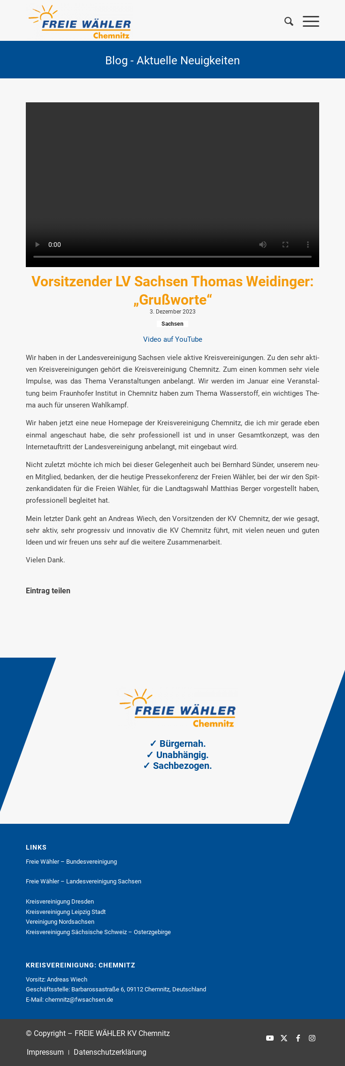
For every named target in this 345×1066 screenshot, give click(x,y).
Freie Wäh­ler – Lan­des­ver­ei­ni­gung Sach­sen (83, 881)
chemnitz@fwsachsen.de (79, 999)
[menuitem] (284, 21)
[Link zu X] (284, 1038)
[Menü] (306, 21)
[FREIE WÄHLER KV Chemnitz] (143, 21)
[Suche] (284, 21)
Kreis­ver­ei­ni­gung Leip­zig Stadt (66, 911)
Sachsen (172, 324)
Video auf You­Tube (172, 339)
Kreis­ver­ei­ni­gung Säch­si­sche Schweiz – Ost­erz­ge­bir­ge (98, 932)
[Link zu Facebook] (298, 1038)
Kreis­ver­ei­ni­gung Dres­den (60, 901)
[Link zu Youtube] (270, 1038)
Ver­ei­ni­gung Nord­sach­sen (60, 921)
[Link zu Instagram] (312, 1038)
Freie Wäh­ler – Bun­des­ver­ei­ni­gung (71, 861)
